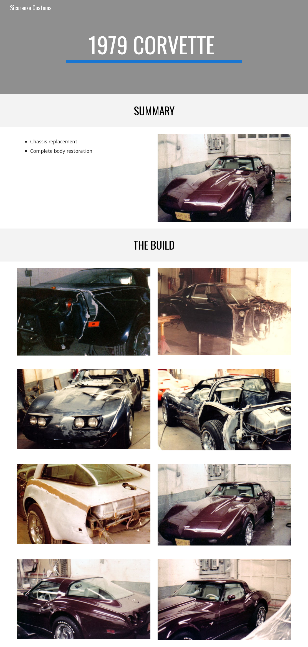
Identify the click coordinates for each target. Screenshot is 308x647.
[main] (154, 47)
